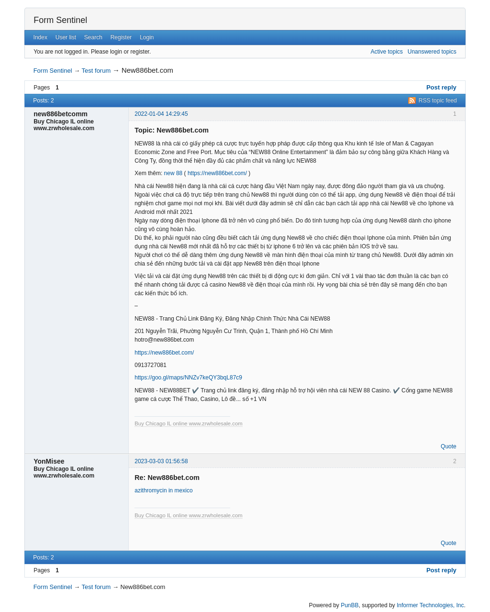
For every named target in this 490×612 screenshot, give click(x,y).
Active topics (386, 51)
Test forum (96, 70)
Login (147, 37)
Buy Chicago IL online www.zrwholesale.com (188, 423)
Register (121, 37)
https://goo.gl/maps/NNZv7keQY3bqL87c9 (188, 377)
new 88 (173, 173)
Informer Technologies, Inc (430, 605)
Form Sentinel (60, 20)
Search (93, 37)
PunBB (349, 605)
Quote (449, 446)
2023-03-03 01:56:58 (161, 461)
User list (66, 37)
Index (40, 37)
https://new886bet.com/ (217, 173)
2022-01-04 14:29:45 (161, 114)
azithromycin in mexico (163, 490)
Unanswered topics (432, 51)
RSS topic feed (438, 100)
